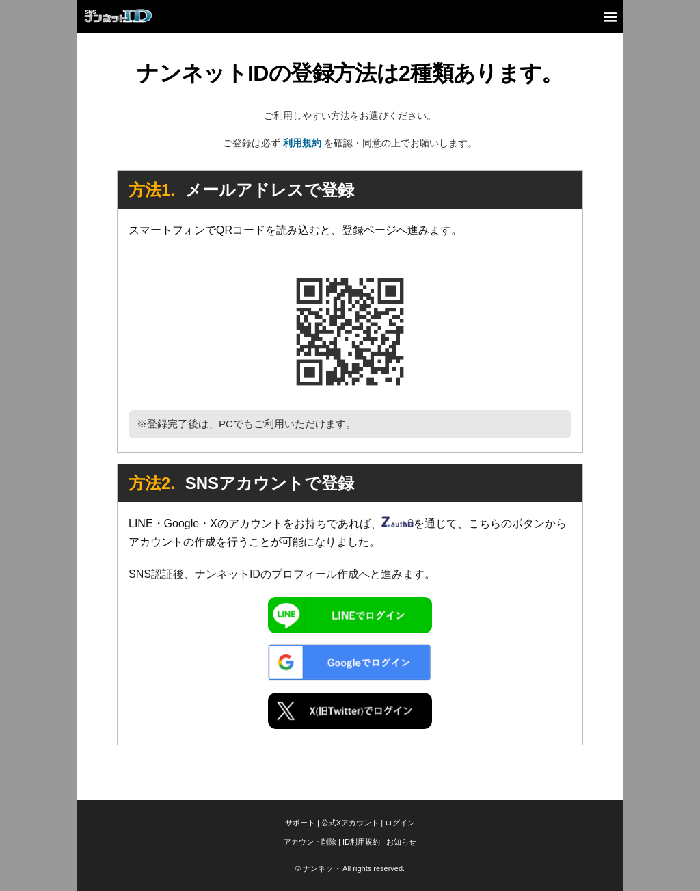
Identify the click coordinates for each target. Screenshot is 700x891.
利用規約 (302, 142)
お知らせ (401, 842)
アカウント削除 (310, 842)
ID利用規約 (361, 842)
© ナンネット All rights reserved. (350, 868)
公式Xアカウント (350, 823)
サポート (300, 823)
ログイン (400, 823)
